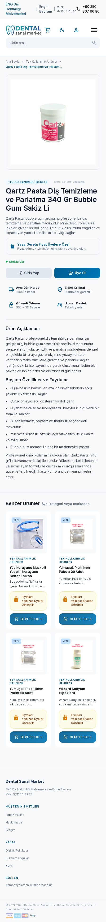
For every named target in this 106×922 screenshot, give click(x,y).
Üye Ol (77, 273)
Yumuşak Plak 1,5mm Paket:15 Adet (26, 691)
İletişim (10, 830)
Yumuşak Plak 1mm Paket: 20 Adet (74, 569)
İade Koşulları (15, 815)
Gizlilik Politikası (17, 850)
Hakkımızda (14, 822)
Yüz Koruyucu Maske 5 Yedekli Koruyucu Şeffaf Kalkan (28, 571)
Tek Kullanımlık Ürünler (41, 61)
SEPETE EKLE (28, 619)
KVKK (9, 865)
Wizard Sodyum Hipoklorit (72, 691)
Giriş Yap (28, 273)
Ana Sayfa (13, 61)
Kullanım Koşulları (18, 858)
